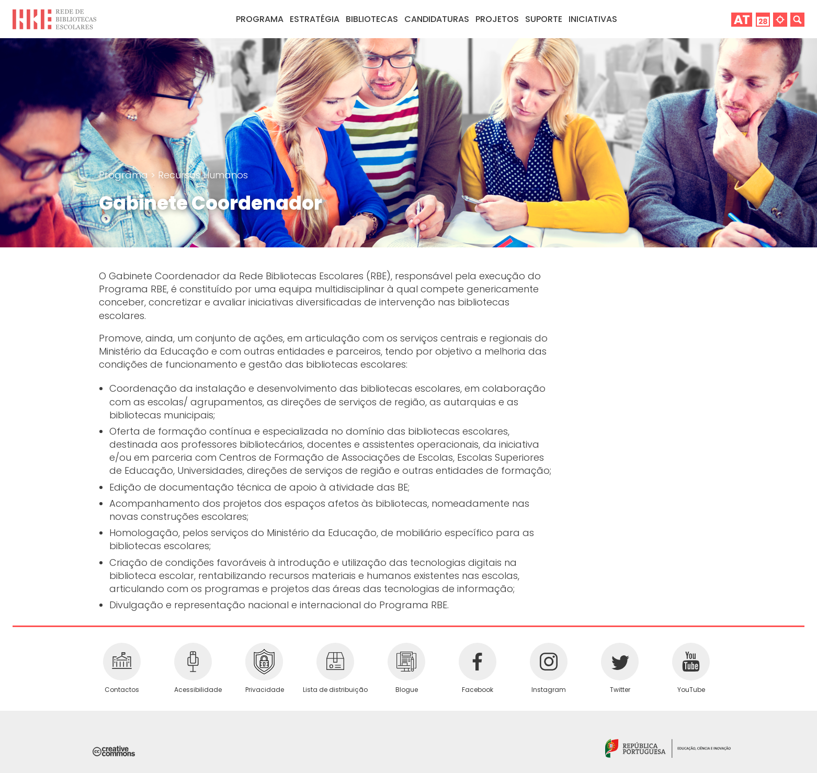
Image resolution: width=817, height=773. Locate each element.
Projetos (497, 19)
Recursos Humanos (203, 174)
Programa (125, 174)
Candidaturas (436, 19)
